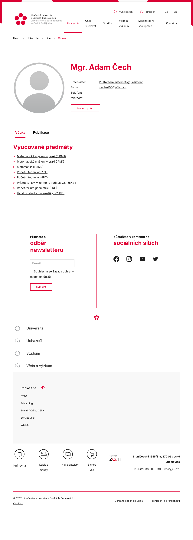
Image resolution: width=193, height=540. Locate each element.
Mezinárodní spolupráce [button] (146, 23)
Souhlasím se (52, 274)
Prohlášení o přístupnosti (165, 500)
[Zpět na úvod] (38, 19)
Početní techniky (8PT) (32, 177)
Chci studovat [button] (90, 23)
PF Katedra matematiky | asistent (121, 82)
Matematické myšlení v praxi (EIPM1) (41, 156)
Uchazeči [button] (34, 341)
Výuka (20, 132)
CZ (166, 11)
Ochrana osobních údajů (129, 500)
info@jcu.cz (171, 469)
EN (175, 11)
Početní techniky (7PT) (32, 172)
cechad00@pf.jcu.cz (112, 87)
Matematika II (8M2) (30, 167)
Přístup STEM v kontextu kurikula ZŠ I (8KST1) (47, 182)
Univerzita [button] (73, 23)
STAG (24, 396)
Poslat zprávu (85, 108)
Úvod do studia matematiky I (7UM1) (40, 193)
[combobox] (126, 11)
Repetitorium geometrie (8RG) (37, 188)
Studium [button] (108, 23)
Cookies (18, 503)
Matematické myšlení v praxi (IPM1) (40, 161)
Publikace (41, 132)
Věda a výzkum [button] (124, 23)
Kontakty (171, 23)
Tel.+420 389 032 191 (147, 469)
